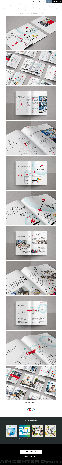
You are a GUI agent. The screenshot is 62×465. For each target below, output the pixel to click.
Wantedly (25, 456)
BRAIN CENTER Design (5, 1)
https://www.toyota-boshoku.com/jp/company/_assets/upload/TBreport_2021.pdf (31, 13)
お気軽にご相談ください (31, 452)
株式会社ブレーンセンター (33, 456)
